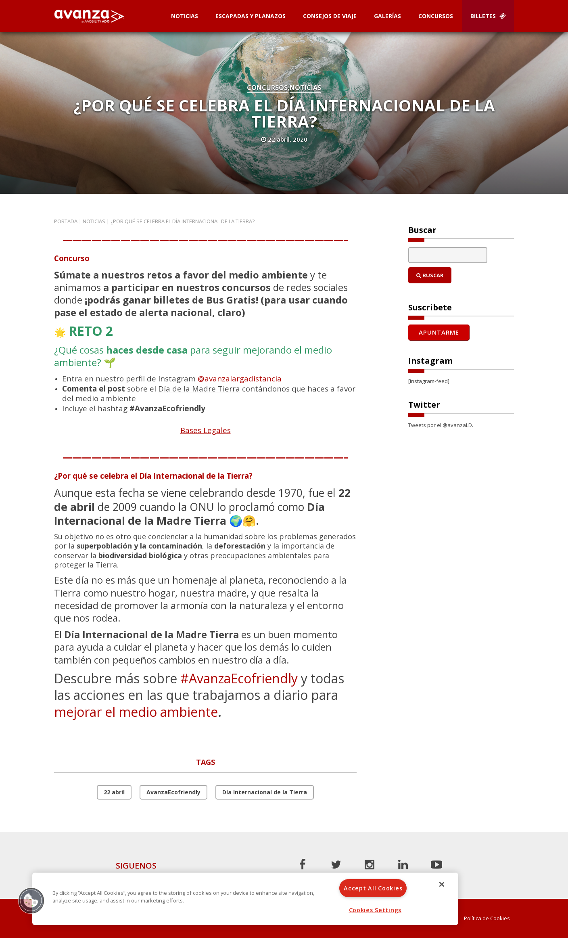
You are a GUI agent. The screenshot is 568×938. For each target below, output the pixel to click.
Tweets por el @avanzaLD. (440, 425)
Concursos (435, 16)
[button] (31, 900)
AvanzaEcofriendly (173, 792)
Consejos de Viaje (330, 16)
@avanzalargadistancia (240, 378)
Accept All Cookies (373, 888)
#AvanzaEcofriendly (239, 678)
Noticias (184, 16)
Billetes (488, 16)
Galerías (387, 16)
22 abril (114, 792)
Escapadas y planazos (250, 16)
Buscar (429, 275)
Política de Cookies (487, 918)
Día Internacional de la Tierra (264, 792)
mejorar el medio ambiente (136, 711)
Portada (65, 221)
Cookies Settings (375, 910)
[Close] (441, 884)
